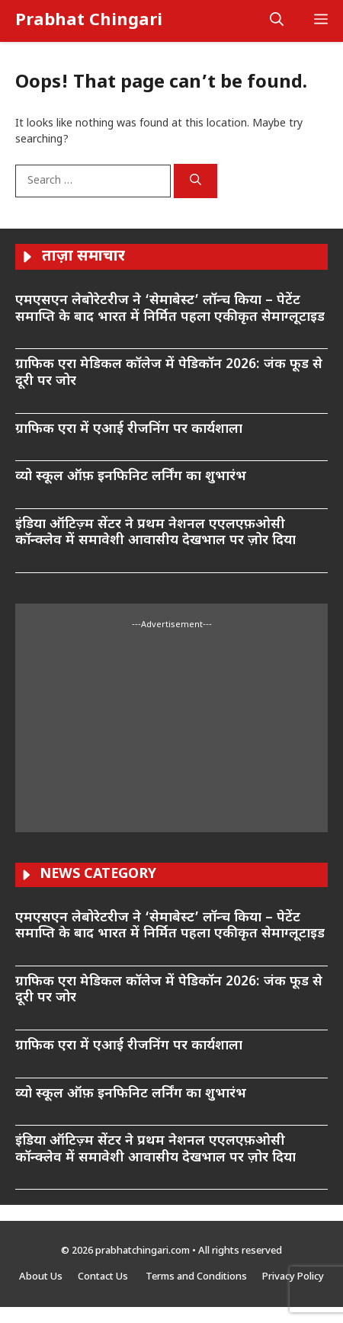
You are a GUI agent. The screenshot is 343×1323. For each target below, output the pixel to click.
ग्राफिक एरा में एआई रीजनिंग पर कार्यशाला (128, 429)
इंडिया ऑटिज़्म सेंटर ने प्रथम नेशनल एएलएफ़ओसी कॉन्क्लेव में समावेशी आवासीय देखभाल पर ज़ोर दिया (155, 533)
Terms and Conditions (196, 1276)
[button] (277, 21)
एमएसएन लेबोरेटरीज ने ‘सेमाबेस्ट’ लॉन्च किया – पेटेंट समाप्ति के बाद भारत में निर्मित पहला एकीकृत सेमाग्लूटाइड (170, 309)
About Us (41, 1276)
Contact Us (104, 1276)
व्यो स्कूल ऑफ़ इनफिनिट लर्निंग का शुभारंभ (132, 476)
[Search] (195, 181)
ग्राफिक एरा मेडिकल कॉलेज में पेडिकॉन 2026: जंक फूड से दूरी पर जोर (168, 373)
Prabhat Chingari (88, 21)
